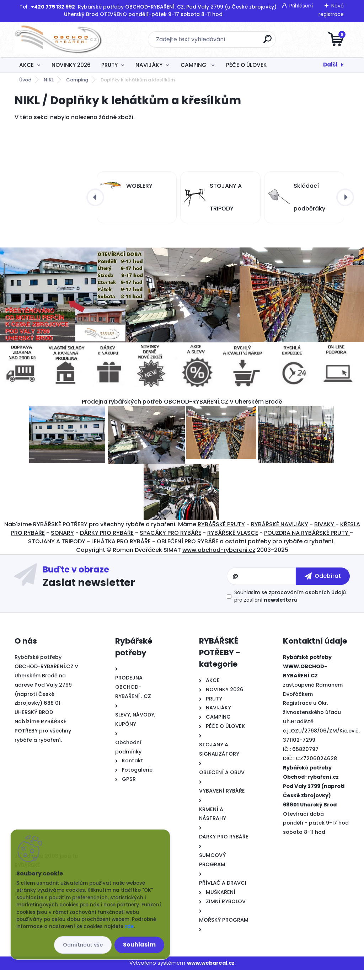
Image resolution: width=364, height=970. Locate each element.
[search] (267, 42)
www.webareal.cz (211, 962)
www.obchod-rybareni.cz (218, 550)
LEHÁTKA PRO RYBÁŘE (121, 541)
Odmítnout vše (83, 944)
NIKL (49, 79)
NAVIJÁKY (148, 65)
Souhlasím (139, 944)
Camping (77, 79)
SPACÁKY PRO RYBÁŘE (170, 533)
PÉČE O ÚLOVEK (246, 65)
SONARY (62, 533)
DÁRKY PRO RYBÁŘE (107, 533)
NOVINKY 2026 (71, 65)
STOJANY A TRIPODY (56, 541)
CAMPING (194, 65)
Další (330, 64)
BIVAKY (325, 524)
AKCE (26, 65)
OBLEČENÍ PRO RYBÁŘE (187, 541)
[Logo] (58, 39)
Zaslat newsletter (89, 582)
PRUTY (109, 65)
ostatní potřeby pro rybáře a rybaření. (280, 541)
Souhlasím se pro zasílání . (290, 596)
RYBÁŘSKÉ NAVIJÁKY (279, 524)
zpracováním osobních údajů (307, 592)
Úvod (25, 79)
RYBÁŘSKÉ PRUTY (221, 524)
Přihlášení (301, 5)
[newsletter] (322, 576)
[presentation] (95, 197)
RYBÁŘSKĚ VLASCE (232, 533)
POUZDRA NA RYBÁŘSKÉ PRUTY (307, 533)
